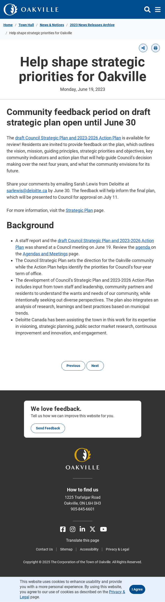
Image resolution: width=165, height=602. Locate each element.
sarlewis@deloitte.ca (27, 190)
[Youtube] (103, 529)
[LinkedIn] (82, 529)
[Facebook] (63, 529)
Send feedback (48, 428)
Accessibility (89, 549)
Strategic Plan (79, 210)
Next (95, 366)
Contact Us (44, 549)
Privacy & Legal (117, 549)
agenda (143, 247)
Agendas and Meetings (45, 253)
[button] (143, 48)
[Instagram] (72, 529)
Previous (73, 366)
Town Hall (26, 25)
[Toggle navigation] (156, 9)
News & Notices (52, 25)
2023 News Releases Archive (92, 25)
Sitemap (66, 549)
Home (8, 25)
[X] (92, 529)
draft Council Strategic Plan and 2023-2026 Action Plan (68, 137)
